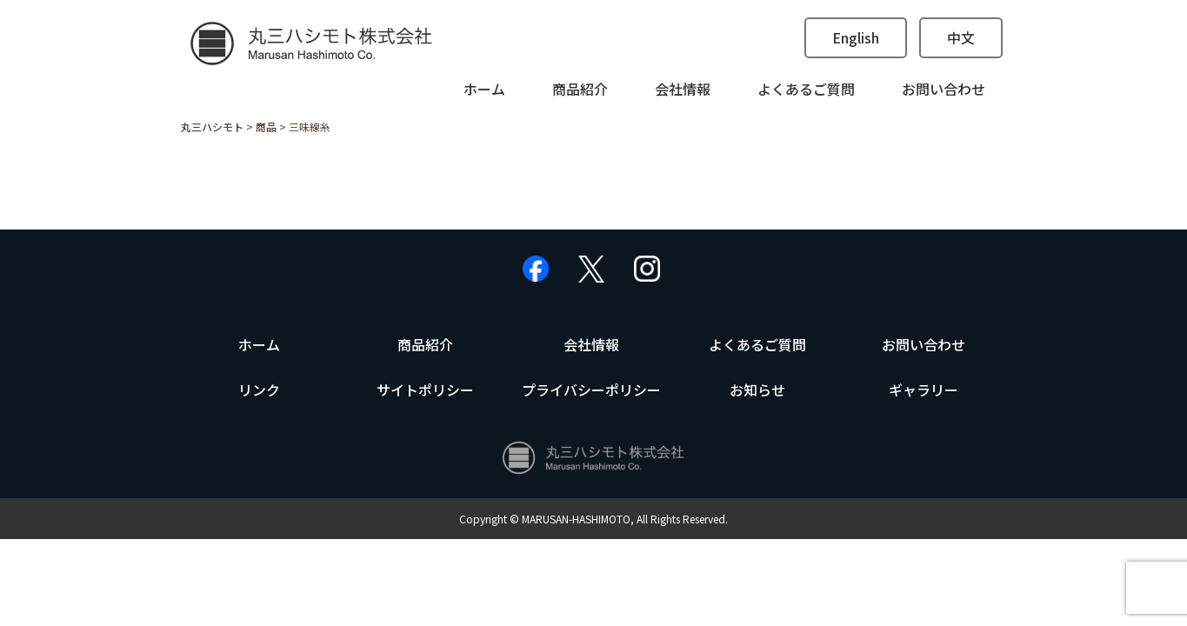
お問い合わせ (943, 88)
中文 (961, 37)
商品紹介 (580, 88)
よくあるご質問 (806, 88)
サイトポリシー (425, 389)
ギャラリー (923, 389)
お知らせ (757, 389)
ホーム (484, 88)
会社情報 (682, 88)
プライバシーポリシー (591, 389)
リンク (259, 389)
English (855, 37)
